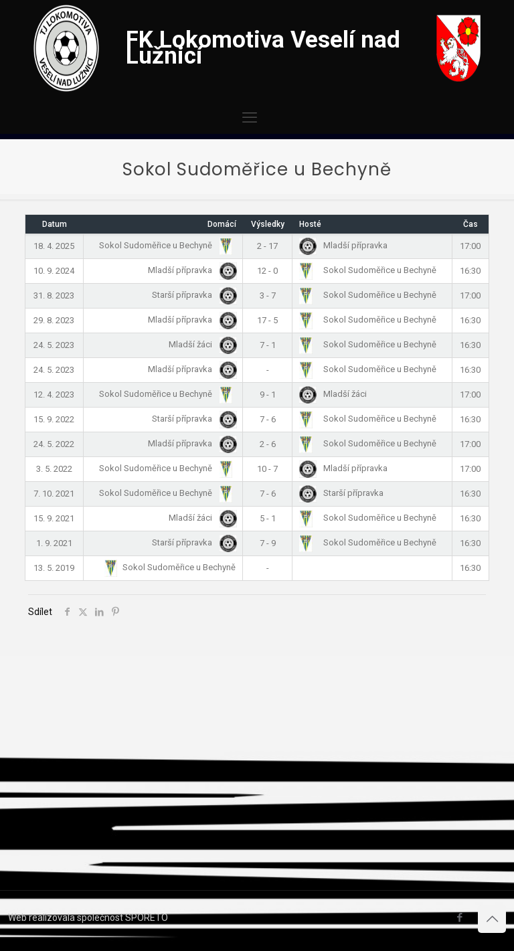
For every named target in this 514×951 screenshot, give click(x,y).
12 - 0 (267, 271)
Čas (470, 224)
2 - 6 (268, 444)
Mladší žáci (200, 344)
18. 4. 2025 (53, 246)
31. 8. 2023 (53, 295)
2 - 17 (267, 246)
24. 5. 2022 (53, 444)
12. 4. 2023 (53, 395)
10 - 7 (267, 469)
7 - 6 (268, 419)
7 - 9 (268, 543)
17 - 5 (267, 320)
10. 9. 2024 (53, 271)
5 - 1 (268, 518)
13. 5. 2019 (53, 568)
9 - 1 (268, 395)
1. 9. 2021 (54, 543)
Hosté (310, 224)
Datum (54, 224)
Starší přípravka (192, 295)
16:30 (470, 271)
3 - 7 (268, 295)
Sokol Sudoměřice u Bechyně (165, 245)
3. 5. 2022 (54, 469)
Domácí (221, 224)
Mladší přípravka (343, 245)
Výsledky (267, 224)
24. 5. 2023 (53, 345)
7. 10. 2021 (53, 494)
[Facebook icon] (459, 918)
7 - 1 (268, 345)
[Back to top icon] (492, 919)
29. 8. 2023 (53, 320)
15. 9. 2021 (53, 518)
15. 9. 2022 (53, 419)
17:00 (470, 246)
